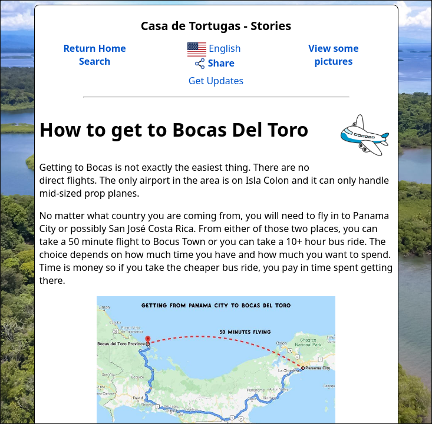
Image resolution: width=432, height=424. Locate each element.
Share (214, 63)
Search (94, 61)
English (214, 48)
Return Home (94, 48)
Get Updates (216, 80)
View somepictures (333, 55)
